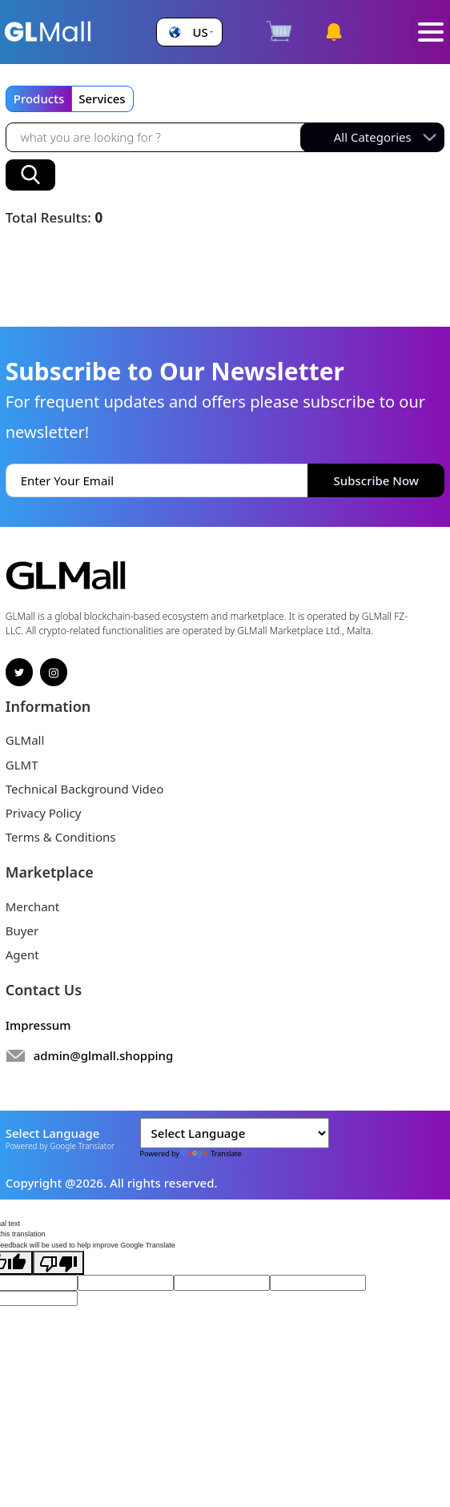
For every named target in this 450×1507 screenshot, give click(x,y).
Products (39, 98)
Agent (22, 954)
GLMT (22, 765)
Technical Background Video (85, 789)
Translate (211, 1153)
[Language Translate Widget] (234, 1133)
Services (101, 98)
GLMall (25, 740)
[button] (189, 32)
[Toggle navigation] (431, 32)
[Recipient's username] (157, 137)
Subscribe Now (376, 480)
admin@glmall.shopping (104, 1055)
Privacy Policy (44, 813)
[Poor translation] (58, 1263)
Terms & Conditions (61, 837)
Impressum (38, 1025)
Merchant (33, 906)
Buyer (22, 930)
